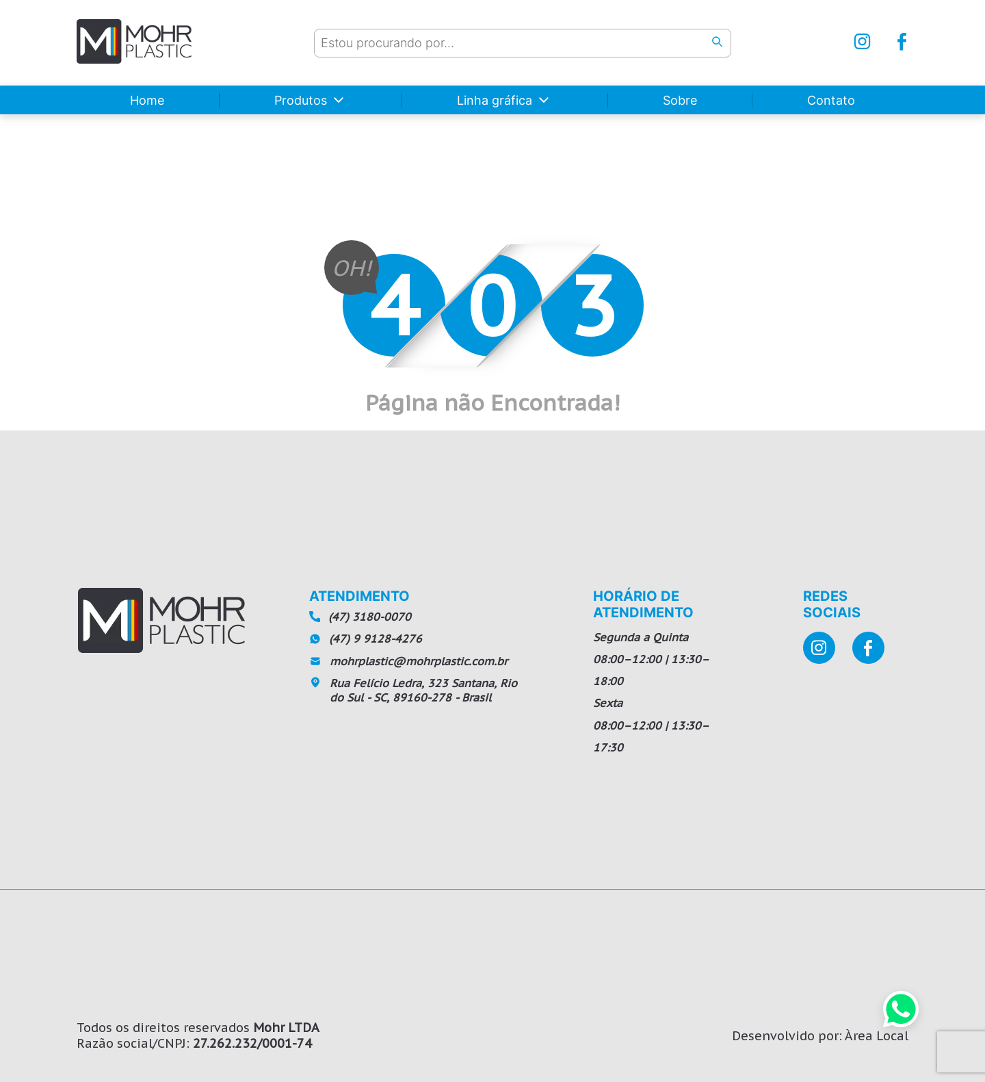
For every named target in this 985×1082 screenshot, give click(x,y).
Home (147, 100)
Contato (831, 100)
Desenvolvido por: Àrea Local (820, 1036)
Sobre (680, 100)
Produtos (300, 100)
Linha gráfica (494, 100)
